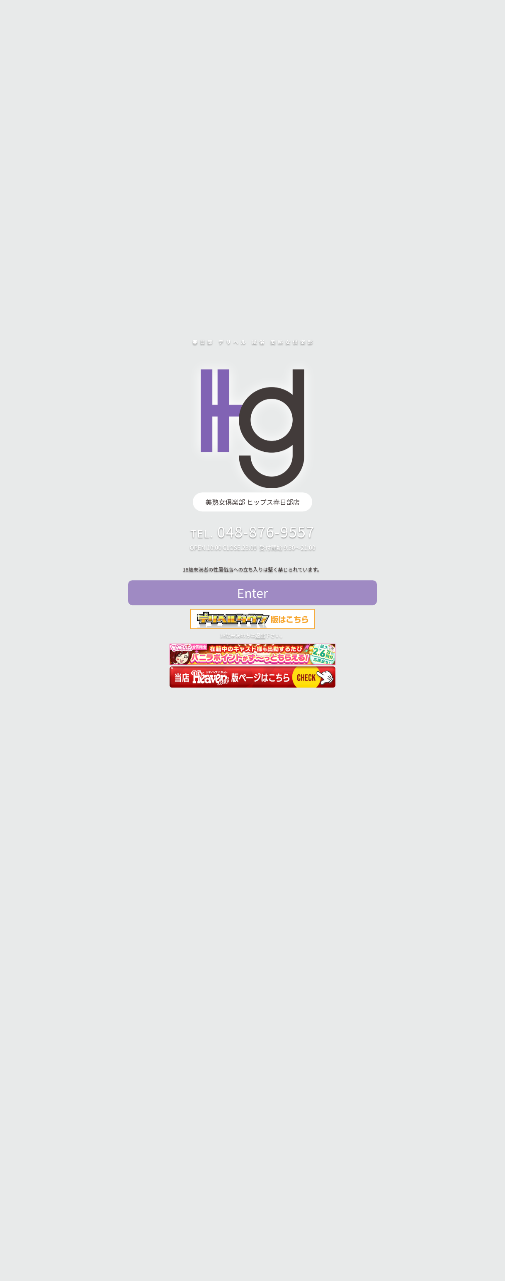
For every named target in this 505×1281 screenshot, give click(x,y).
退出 (260, 635)
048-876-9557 (266, 531)
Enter (252, 593)
